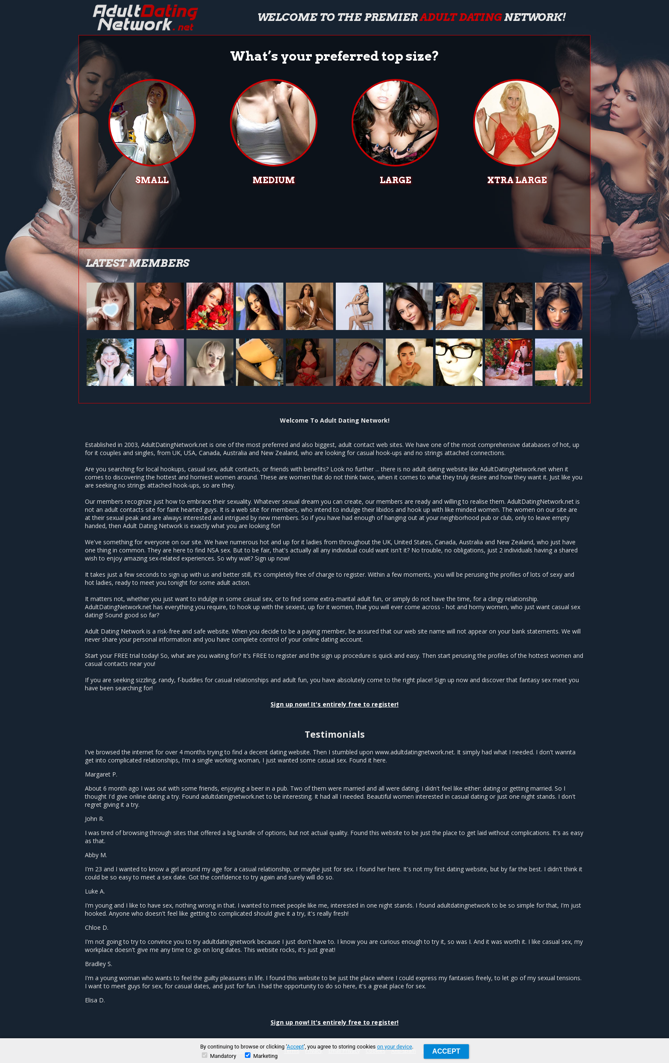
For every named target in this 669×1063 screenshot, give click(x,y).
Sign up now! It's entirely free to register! (334, 704)
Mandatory (219, 1055)
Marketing (261, 1055)
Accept (295, 1046)
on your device (394, 1046)
